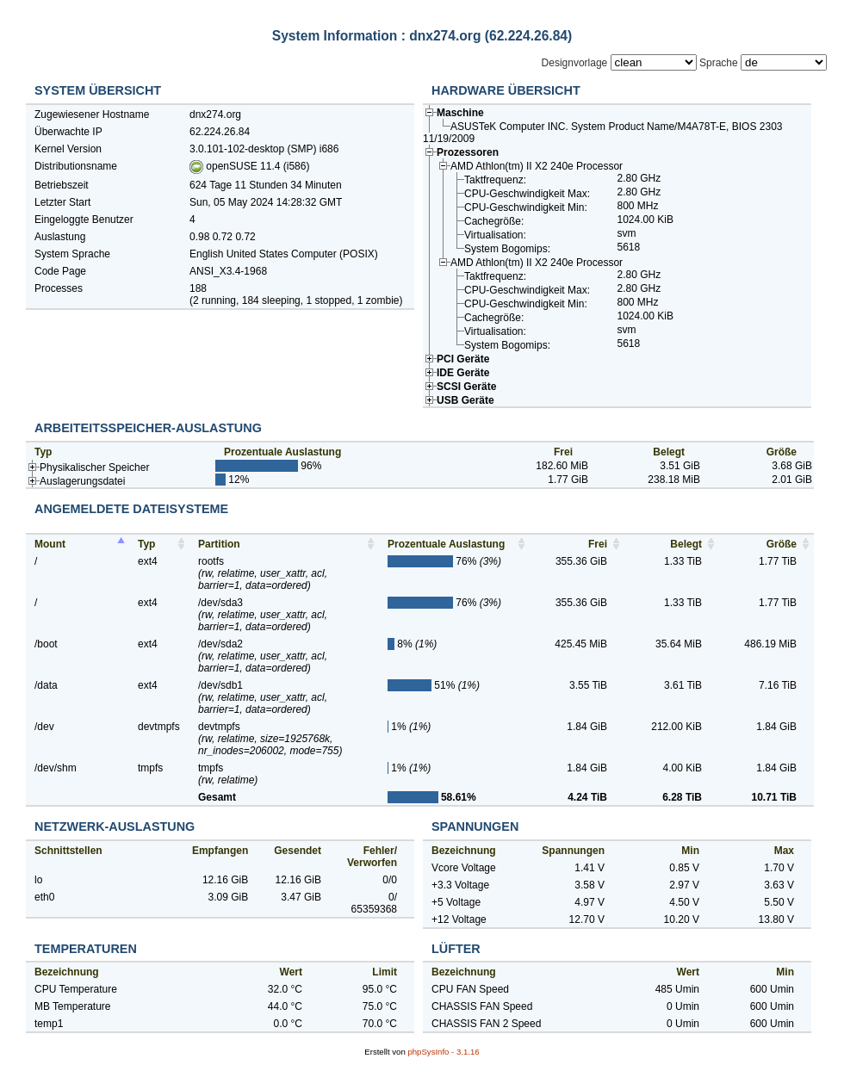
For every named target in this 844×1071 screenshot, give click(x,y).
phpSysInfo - (443, 1051)
